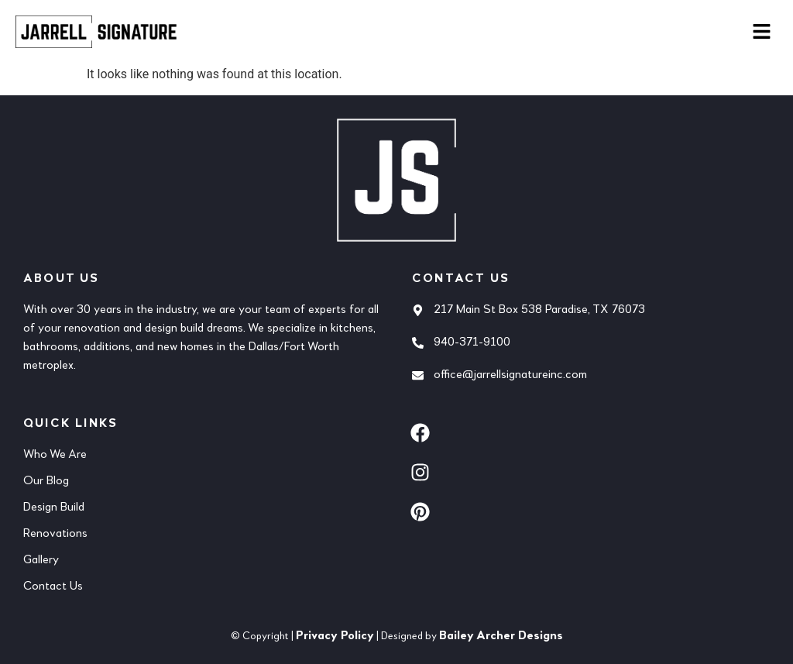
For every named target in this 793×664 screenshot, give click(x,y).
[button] (762, 32)
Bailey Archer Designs (501, 636)
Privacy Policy (335, 636)
